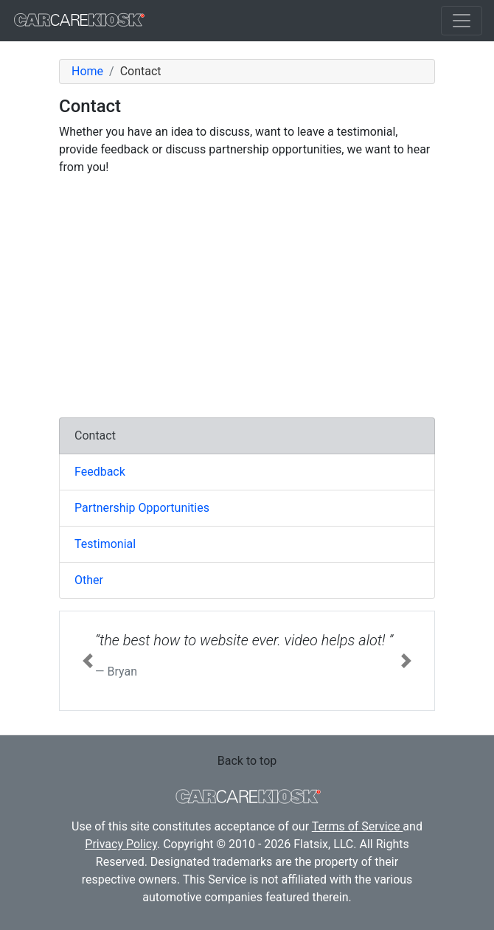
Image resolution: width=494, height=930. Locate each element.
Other (88, 580)
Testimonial (105, 544)
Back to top (247, 761)
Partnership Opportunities (141, 508)
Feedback (99, 472)
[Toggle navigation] (461, 20)
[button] (88, 660)
